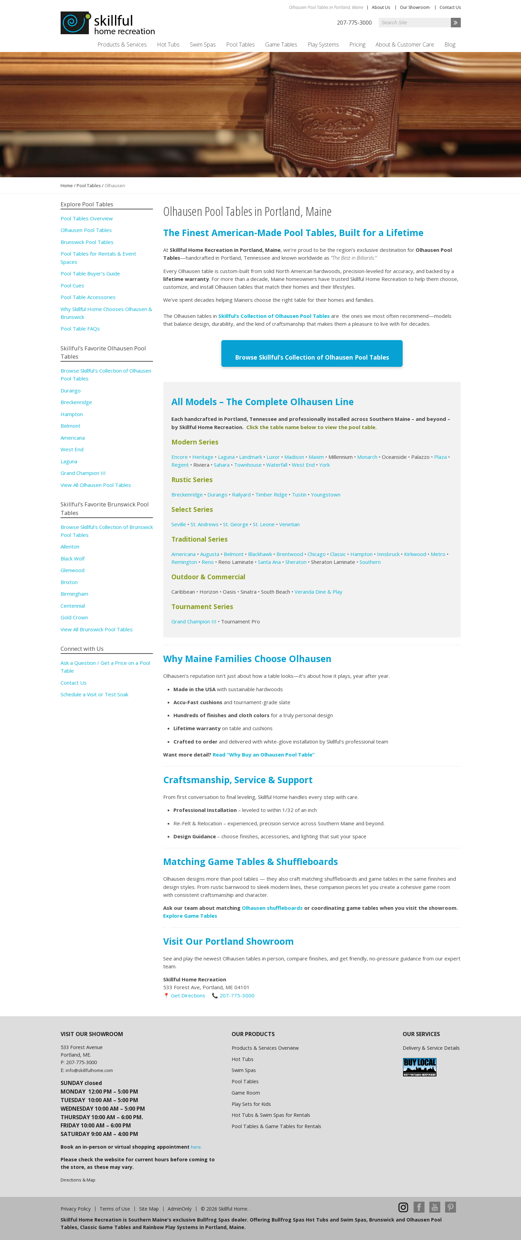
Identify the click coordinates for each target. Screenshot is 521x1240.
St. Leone (264, 523)
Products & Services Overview (265, 1047)
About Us (381, 7)
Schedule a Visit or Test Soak (94, 694)
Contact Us (450, 7)
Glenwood (72, 570)
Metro (438, 553)
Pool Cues (72, 285)
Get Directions (188, 994)
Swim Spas (203, 44)
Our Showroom (415, 7)
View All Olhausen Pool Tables (96, 484)
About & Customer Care (405, 44)
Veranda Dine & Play (318, 590)
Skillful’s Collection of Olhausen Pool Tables (274, 315)
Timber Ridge (271, 493)
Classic (337, 553)
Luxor (273, 455)
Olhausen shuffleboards (273, 907)
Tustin (299, 493)
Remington (184, 561)
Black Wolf (72, 558)
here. (196, 1146)
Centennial (73, 605)
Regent (180, 463)
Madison (294, 455)
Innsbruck (388, 553)
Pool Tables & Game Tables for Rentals (276, 1125)
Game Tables (281, 44)
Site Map (149, 1208)
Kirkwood (415, 553)
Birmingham (74, 593)
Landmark (250, 455)
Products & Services (122, 44)
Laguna (226, 455)
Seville (178, 523)
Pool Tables (240, 44)
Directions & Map (78, 1179)
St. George (235, 523)
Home (67, 185)
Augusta (209, 553)
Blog (449, 44)
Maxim (316, 455)
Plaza (440, 455)
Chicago (317, 553)
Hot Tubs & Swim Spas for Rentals (271, 1114)
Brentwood (289, 553)
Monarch (367, 455)
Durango (217, 493)
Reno (207, 561)
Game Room (246, 1092)
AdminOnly (180, 1208)
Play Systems (323, 44)
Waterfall (276, 463)
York (324, 463)
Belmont (234, 553)
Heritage (202, 455)
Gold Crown (74, 617)
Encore (179, 455)
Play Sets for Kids (251, 1103)
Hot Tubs (168, 44)
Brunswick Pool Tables (87, 241)
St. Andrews (205, 523)
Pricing (357, 44)
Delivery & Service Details (431, 1047)
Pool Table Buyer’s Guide (90, 273)
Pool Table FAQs (80, 328)
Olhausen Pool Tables (86, 230)
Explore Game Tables (191, 915)
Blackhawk (260, 553)
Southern (370, 561)
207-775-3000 (237, 994)
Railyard (241, 493)
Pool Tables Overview (87, 218)
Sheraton (296, 561)
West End (303, 463)
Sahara (222, 463)
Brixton (69, 582)
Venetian (289, 523)
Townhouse (248, 463)
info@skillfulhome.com (89, 1069)
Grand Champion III (194, 620)
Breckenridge (187, 493)
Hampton (361, 553)
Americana (183, 553)
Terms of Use (115, 1208)
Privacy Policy (76, 1208)
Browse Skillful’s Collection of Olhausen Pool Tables (312, 357)
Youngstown (325, 493)
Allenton (70, 546)
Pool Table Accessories (88, 297)
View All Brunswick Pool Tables (97, 629)
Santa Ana (269, 561)
